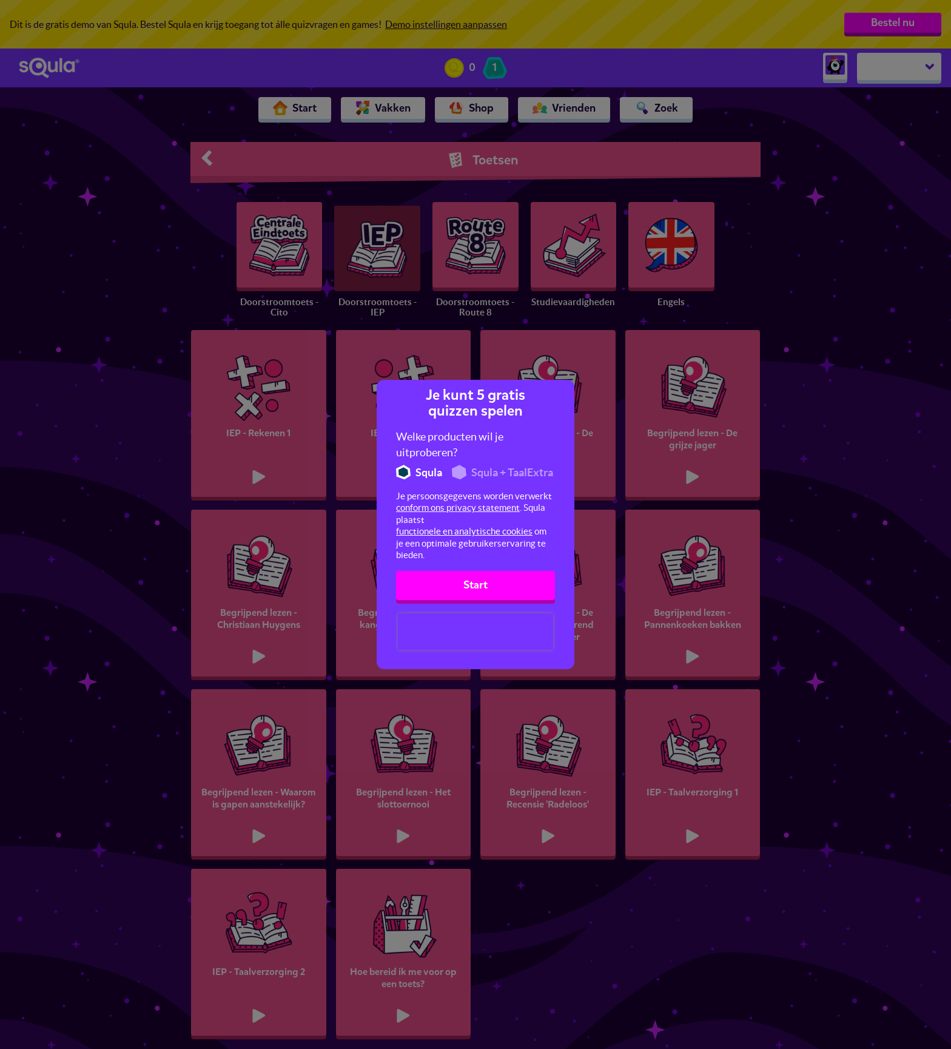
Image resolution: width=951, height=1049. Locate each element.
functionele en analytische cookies (464, 531)
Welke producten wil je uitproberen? (449, 444)
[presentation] (475, 631)
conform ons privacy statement (458, 507)
